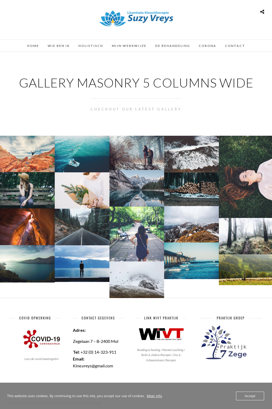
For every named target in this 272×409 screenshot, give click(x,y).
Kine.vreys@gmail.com (93, 365)
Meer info (154, 395)
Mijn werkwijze (129, 46)
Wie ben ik (59, 46)
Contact (235, 46)
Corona (207, 46)
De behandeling (172, 46)
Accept (250, 395)
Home (33, 46)
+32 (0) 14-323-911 (98, 351)
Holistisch (90, 46)
